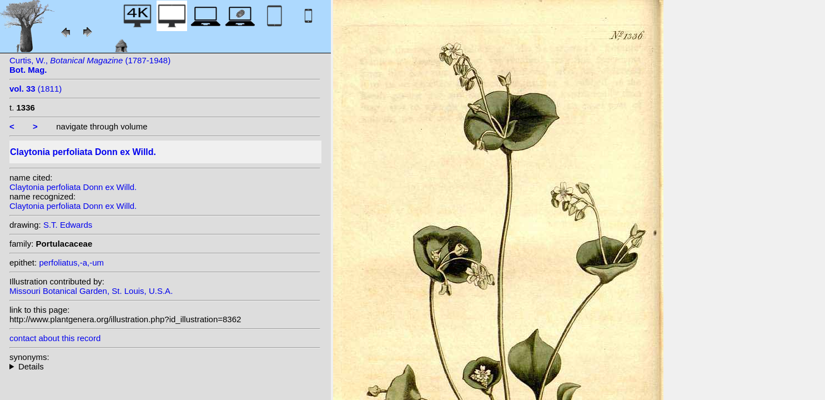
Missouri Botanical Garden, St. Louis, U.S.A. (91, 291)
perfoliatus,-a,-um (71, 262)
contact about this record (54, 338)
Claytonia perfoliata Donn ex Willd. (73, 187)
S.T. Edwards (67, 224)
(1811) (35, 88)
